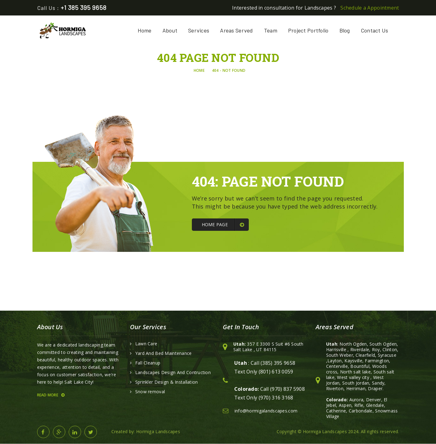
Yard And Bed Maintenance (163, 353)
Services (198, 30)
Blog (344, 30)
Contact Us (374, 30)
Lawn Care (146, 343)
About (169, 30)
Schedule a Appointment (369, 7)
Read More (51, 395)
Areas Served (236, 30)
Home (145, 30)
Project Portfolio (308, 30)
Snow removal (150, 391)
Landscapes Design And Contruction (173, 372)
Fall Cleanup (147, 362)
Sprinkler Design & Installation (166, 382)
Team (270, 30)
